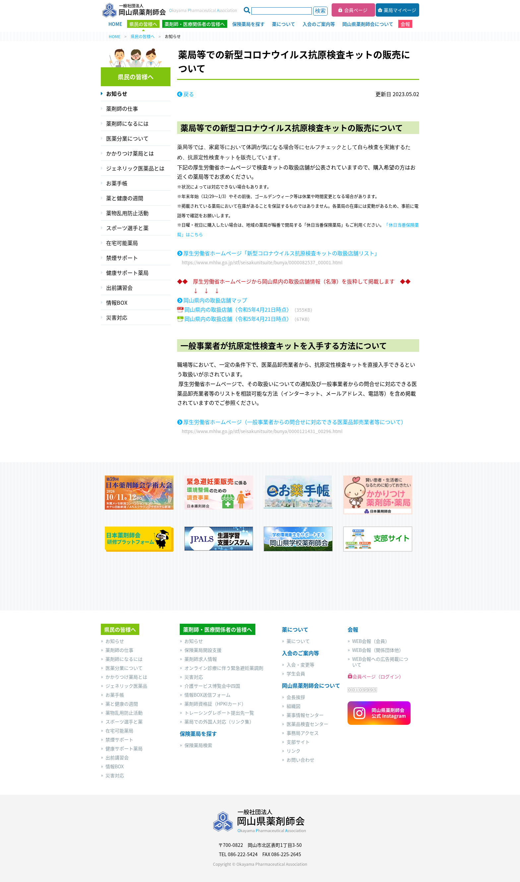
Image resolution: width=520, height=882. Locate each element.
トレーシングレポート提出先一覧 (219, 713)
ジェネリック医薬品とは (135, 168)
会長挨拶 (296, 697)
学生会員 (296, 673)
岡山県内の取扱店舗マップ (215, 300)
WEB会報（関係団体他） (378, 650)
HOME (114, 36)
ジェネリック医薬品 (126, 686)
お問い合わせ (300, 760)
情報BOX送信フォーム (207, 695)
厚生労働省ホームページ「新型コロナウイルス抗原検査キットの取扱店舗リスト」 (281, 253)
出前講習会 (119, 287)
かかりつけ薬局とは (130, 153)
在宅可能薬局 (122, 243)
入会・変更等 (300, 664)
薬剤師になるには (127, 123)
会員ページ (355, 10)
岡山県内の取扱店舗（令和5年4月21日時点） (238, 309)
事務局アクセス (303, 733)
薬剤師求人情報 (200, 659)
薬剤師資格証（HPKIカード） (215, 704)
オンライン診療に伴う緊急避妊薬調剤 (223, 668)
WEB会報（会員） (371, 641)
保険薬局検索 (198, 745)
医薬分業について (127, 138)
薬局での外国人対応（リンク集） (219, 721)
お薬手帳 (116, 183)
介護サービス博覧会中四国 (212, 686)
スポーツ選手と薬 (127, 228)
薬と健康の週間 (124, 198)
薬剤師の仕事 (122, 108)
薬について (298, 641)
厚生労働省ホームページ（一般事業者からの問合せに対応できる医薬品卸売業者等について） (294, 422)
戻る (188, 94)
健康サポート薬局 (127, 273)
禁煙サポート (122, 258)
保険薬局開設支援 (203, 650)
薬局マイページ (400, 10)
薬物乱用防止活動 (127, 213)
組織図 (293, 706)
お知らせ (116, 93)
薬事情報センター (305, 715)
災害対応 (116, 317)
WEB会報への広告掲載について (380, 661)
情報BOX (116, 302)
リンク (293, 751)
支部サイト (298, 742)
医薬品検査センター (307, 724)
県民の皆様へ (143, 36)
